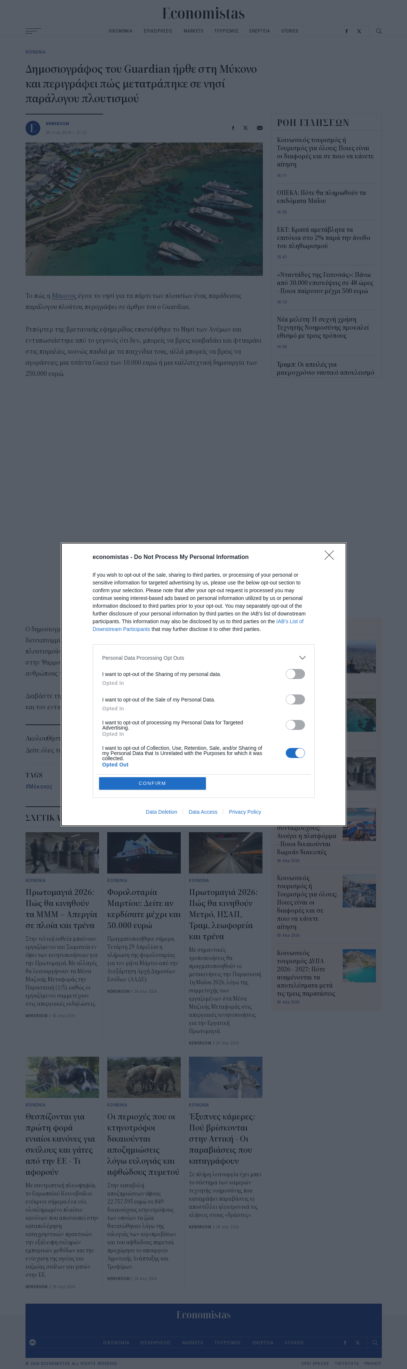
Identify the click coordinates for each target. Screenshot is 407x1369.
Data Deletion (161, 758)
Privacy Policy (245, 758)
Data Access (203, 758)
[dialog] (203, 684)
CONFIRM (152, 729)
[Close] (332, 611)
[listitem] (203, 711)
